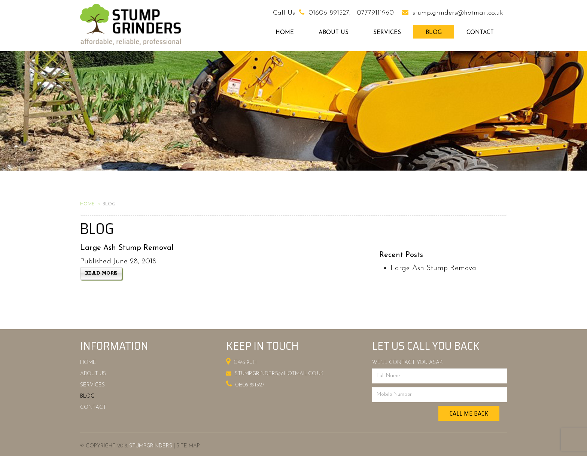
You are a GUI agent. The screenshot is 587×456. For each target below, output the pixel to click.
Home (285, 33)
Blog (434, 33)
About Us (334, 33)
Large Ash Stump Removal (434, 268)
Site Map (188, 446)
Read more (101, 273)
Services (387, 33)
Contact (480, 33)
